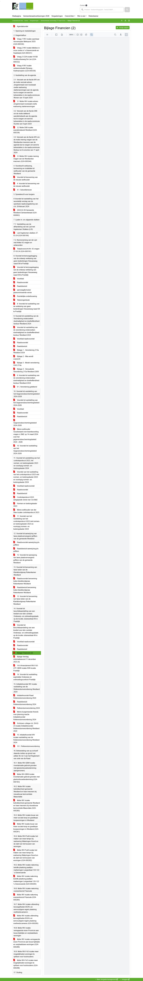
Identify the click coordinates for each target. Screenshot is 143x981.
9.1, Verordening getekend (25, 387)
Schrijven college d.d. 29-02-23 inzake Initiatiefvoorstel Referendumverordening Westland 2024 (26, 727)
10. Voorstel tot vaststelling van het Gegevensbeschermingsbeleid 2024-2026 (25, 449)
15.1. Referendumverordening (26, 746)
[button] (127, 9)
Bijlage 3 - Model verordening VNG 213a (26, 364)
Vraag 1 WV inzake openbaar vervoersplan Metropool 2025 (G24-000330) (26, 41)
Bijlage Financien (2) (23, 653)
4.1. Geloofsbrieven (22, 190)
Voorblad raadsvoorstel (24, 339)
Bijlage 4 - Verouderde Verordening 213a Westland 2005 (26, 370)
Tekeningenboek (21, 300)
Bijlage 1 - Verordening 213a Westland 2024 (26, 351)
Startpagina (16, 16)
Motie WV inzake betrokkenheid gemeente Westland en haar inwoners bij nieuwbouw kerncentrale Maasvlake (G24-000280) (26, 805)
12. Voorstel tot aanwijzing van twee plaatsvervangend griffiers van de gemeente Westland (25, 559)
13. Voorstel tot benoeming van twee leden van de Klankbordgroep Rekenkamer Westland (25, 600)
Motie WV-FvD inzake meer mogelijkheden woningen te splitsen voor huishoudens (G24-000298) (25, 964)
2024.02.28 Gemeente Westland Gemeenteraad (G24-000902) (25, 212)
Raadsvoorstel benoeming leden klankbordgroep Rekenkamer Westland (25, 581)
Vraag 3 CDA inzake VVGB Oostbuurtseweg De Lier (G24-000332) (25, 59)
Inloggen (125, 979)
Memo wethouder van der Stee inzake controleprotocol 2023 (26, 511)
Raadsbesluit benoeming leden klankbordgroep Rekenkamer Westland (24, 590)
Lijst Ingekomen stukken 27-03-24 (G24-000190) (25, 234)
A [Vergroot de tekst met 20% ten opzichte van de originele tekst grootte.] (125, 21)
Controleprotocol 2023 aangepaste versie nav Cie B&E (25, 498)
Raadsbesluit (20, 286)
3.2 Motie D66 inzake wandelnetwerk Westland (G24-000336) (25, 130)
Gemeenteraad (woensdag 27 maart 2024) (53, 20)
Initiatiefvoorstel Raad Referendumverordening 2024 (24, 697)
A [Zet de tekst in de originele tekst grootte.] (121, 21)
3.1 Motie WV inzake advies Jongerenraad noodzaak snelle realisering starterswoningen (25, 103)
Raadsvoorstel (20, 282)
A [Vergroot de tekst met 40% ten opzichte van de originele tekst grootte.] (129, 20)
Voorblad (18, 279)
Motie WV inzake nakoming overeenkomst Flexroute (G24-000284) (25, 897)
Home (26, 20)
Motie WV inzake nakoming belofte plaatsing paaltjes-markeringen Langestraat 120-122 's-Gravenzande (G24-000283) (26, 880)
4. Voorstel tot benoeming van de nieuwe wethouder (26, 185)
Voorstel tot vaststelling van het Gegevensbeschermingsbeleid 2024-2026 (26, 402)
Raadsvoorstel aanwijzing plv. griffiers (26, 543)
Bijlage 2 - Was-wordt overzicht (23, 357)
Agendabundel (20, 26)
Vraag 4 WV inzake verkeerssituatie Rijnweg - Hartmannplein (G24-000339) (24, 68)
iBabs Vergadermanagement (107, 979)
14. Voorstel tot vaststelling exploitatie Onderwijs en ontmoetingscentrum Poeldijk (25, 677)
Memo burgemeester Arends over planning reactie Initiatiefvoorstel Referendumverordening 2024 (25, 715)
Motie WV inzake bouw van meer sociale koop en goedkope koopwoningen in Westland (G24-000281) (26, 828)
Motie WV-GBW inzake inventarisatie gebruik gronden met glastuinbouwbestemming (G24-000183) (26, 778)
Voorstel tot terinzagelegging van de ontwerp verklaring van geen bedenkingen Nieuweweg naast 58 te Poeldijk (26, 271)
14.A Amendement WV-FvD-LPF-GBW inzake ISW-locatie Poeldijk (25, 668)
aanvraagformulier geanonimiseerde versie (22, 291)
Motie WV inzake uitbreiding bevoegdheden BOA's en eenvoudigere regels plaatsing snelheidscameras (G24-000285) (25, 919)
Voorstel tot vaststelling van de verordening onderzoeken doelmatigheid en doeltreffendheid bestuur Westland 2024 (26, 331)
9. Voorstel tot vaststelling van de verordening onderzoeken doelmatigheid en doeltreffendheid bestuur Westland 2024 (26, 379)
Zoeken (82, 5)
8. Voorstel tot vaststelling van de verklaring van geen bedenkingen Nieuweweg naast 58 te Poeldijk (26, 307)
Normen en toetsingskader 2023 (25, 505)
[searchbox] (102, 9)
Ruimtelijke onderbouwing (25, 296)
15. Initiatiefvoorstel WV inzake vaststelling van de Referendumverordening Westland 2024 (26, 738)
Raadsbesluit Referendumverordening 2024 (24, 703)
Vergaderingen (57, 16)
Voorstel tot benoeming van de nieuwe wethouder (25, 178)
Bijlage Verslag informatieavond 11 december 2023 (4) (24, 659)
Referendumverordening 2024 (26, 708)
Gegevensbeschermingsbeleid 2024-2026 (25, 422)
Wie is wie (81, 16)
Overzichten (69, 16)
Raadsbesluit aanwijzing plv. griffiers (26, 550)
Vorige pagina (123, 27)
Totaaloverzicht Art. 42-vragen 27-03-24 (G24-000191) (26, 250)
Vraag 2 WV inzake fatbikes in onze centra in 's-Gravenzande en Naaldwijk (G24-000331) (26, 50)
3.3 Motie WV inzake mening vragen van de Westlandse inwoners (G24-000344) (26, 158)
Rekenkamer (93, 16)
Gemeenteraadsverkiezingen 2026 (36, 16)
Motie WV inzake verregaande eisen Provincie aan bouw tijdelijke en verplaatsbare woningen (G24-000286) (26, 943)
